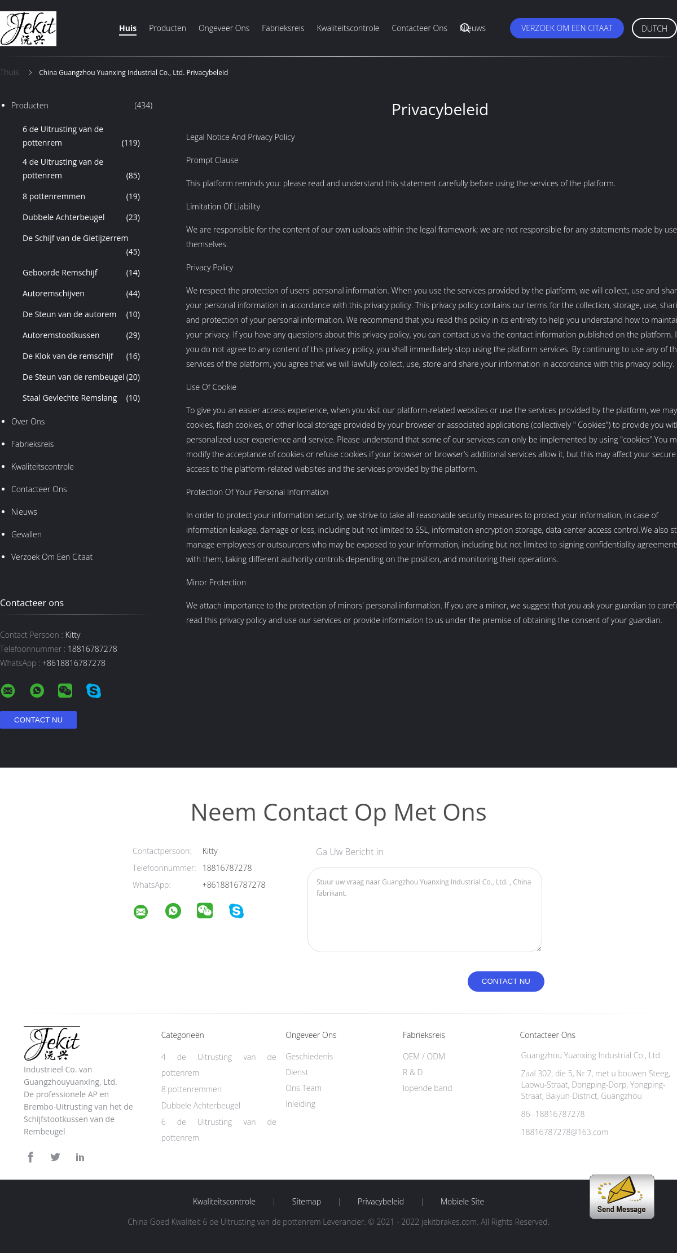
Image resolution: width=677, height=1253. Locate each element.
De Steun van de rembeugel (81, 377)
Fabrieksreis (283, 28)
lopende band (427, 1088)
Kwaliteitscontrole (347, 28)
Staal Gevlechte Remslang (81, 398)
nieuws (24, 511)
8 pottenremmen (81, 196)
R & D (413, 1072)
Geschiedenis (309, 1056)
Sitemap (306, 1202)
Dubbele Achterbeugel (81, 217)
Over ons (28, 421)
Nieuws (473, 28)
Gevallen (26, 534)
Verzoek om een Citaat (567, 28)
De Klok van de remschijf (81, 356)
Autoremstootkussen (81, 335)
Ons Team (303, 1088)
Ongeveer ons (224, 28)
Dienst (296, 1072)
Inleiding (300, 1103)
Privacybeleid (381, 1202)
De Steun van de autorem (81, 314)
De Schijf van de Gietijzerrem (81, 246)
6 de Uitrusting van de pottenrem (81, 137)
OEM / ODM (424, 1056)
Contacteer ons (420, 28)
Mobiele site (462, 1202)
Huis (128, 28)
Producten (167, 28)
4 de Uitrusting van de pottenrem (81, 169)
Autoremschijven (81, 293)
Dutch (654, 28)
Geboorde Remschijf (81, 272)
